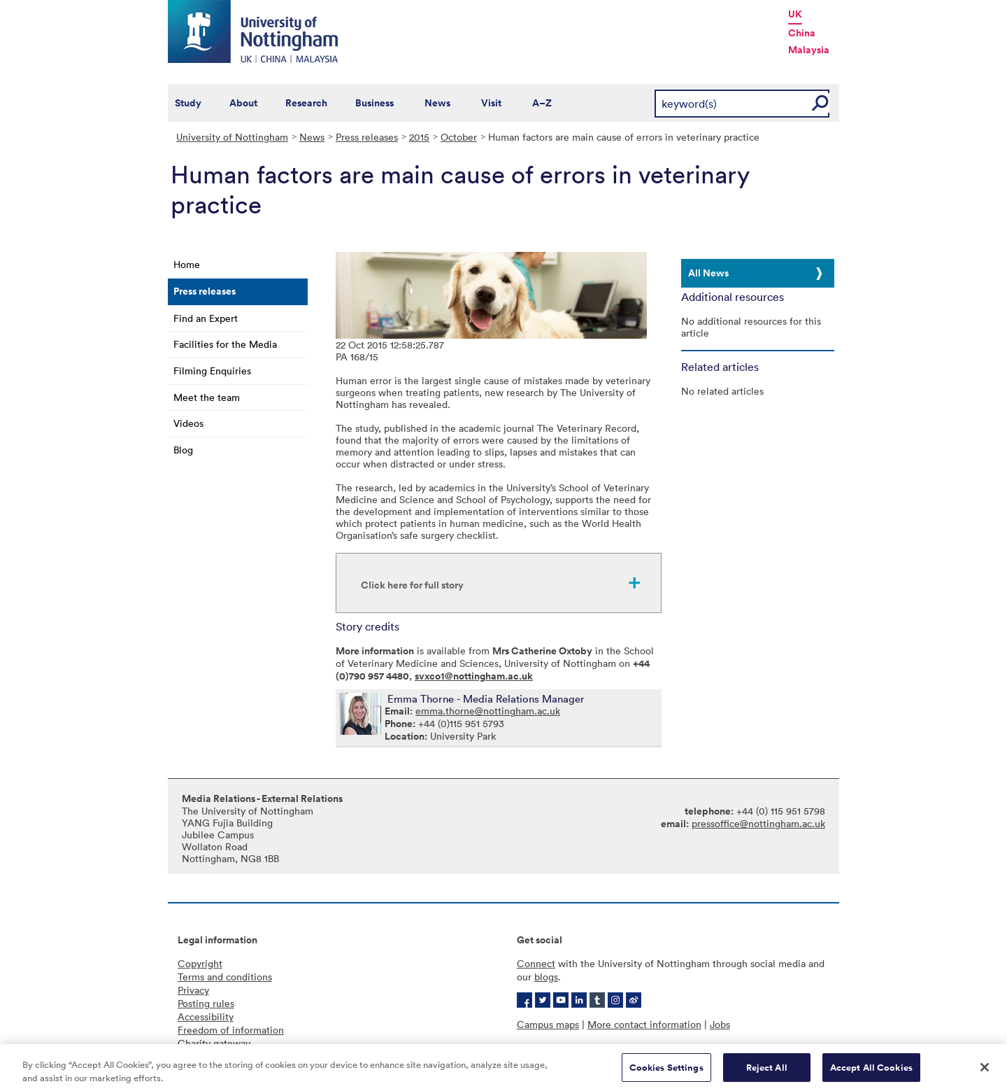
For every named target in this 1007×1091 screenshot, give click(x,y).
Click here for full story (412, 585)
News (437, 103)
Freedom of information (231, 1029)
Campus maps (548, 1024)
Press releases (367, 136)
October (459, 136)
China (801, 33)
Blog (183, 449)
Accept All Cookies (871, 1072)
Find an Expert (205, 318)
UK (795, 14)
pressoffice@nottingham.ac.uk (758, 823)
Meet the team (206, 397)
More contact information (644, 1024)
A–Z (542, 103)
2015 (419, 136)
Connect (536, 963)
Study (188, 103)
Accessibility (206, 1016)
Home (186, 264)
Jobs (720, 1024)
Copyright (200, 963)
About (243, 103)
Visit (491, 103)
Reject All (766, 1072)
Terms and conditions (225, 976)
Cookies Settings (666, 1072)
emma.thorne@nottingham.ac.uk (487, 710)
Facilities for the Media (225, 344)
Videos (188, 423)
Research (306, 103)
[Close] (984, 1072)
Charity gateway (214, 1043)
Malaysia (808, 50)
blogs (546, 976)
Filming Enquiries (212, 370)
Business (374, 103)
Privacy (193, 990)
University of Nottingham (232, 136)
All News (708, 273)
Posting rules (206, 1003)
